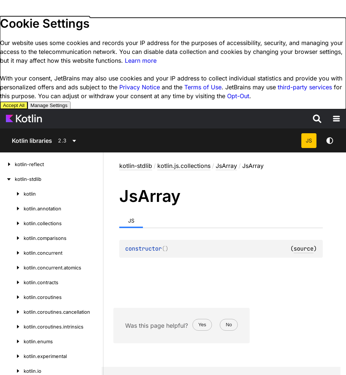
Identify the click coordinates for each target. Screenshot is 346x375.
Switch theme (329, 140)
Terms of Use (203, 87)
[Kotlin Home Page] (24, 118)
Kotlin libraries (32, 140)
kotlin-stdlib (135, 165)
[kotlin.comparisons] (12, 238)
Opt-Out (238, 96)
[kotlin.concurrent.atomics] (12, 267)
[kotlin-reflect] (7, 164)
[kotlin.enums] (12, 341)
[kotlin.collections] (12, 223)
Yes (202, 324)
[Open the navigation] (336, 118)
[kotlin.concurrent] (12, 252)
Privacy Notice (139, 87)
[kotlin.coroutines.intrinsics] (12, 326)
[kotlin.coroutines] (12, 297)
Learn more (141, 60)
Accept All (14, 105)
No (229, 324)
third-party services (305, 87)
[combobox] (77, 140)
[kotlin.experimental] (12, 356)
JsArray (226, 165)
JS (309, 140)
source (304, 248)
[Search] (317, 118)
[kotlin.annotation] (12, 208)
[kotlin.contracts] (12, 282)
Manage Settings (49, 105)
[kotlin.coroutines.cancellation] (12, 312)
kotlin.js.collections (183, 165)
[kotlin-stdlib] (7, 179)
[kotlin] (12, 193)
